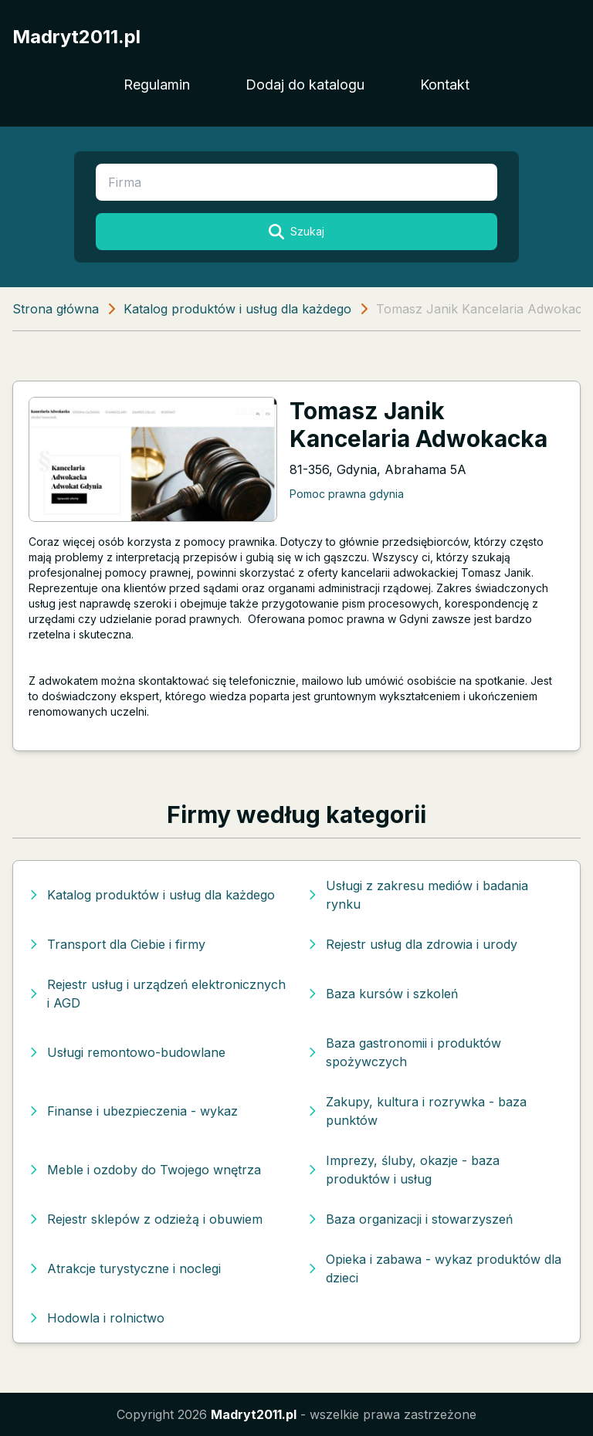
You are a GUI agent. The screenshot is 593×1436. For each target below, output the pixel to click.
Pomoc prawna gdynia (347, 493)
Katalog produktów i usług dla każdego (237, 309)
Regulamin (157, 84)
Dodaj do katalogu (305, 84)
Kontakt (444, 84)
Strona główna (55, 309)
